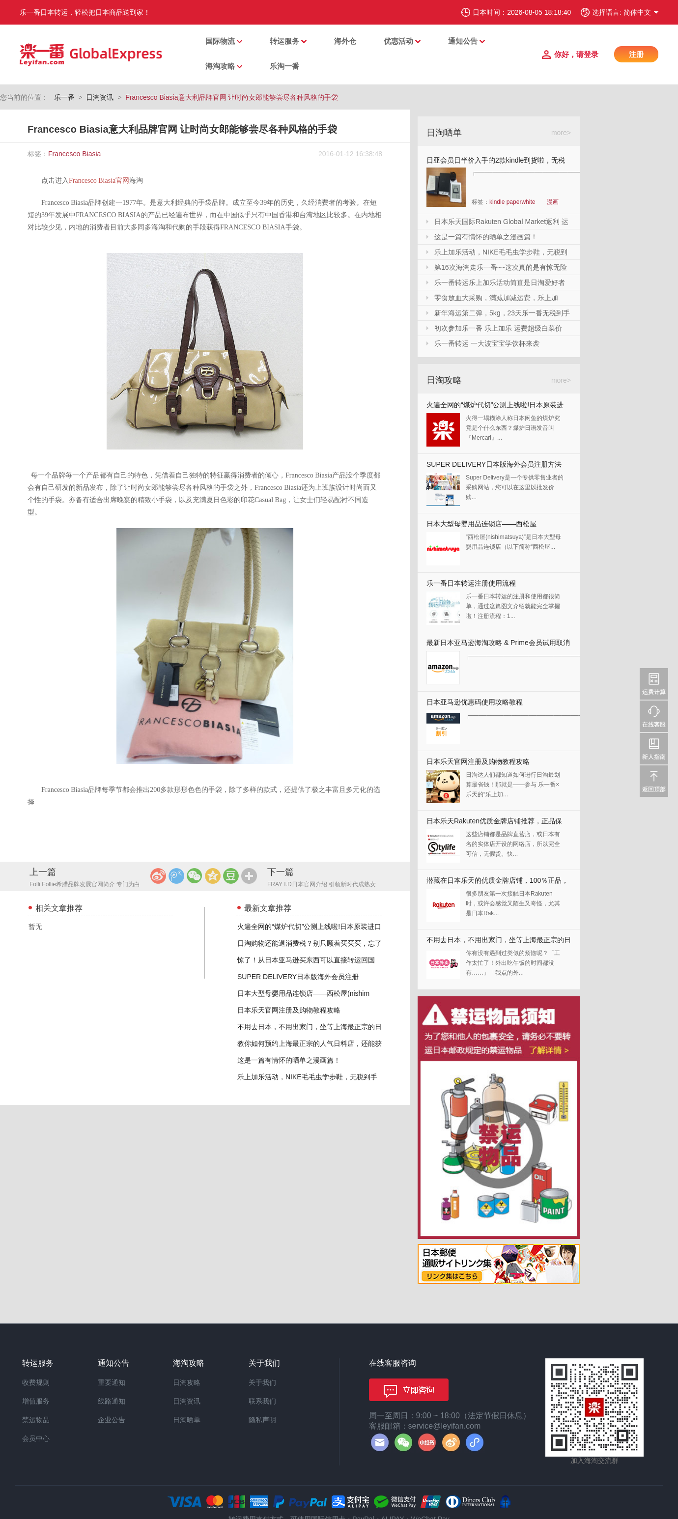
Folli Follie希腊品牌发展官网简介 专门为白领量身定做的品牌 (84, 885)
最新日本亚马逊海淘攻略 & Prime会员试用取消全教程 (498, 645)
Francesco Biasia (74, 154)
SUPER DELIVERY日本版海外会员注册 (298, 977)
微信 (194, 876)
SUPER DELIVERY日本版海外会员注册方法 (494, 464)
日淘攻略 (186, 1382)
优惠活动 (398, 41)
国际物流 (220, 41)
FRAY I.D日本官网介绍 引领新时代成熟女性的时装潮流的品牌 (321, 885)
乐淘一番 (284, 66)
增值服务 (36, 1401)
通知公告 (463, 41)
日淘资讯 (99, 97)
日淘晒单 (186, 1420)
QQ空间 (213, 876)
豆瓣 (231, 876)
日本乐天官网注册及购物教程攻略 (288, 1010)
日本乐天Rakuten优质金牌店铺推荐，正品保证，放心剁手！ (494, 823)
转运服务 (284, 41)
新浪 (158, 876)
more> (561, 133)
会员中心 (36, 1438)
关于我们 (262, 1382)
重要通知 (111, 1382)
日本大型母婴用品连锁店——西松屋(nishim (303, 993)
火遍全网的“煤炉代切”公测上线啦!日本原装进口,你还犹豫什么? (495, 407)
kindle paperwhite (512, 201)
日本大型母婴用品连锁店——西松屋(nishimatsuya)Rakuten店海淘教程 (481, 526)
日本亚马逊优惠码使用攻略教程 (474, 702)
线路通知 (111, 1401)
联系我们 (262, 1401)
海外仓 (345, 41)
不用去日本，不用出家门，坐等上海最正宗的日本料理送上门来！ (498, 942)
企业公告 (111, 1420)
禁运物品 (36, 1420)
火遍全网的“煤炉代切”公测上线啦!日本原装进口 (309, 926)
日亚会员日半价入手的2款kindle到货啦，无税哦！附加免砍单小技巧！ (495, 162)
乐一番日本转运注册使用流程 (471, 583)
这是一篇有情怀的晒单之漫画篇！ (288, 1060)
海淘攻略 (220, 66)
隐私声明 (262, 1420)
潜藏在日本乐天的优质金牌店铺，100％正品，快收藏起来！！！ (497, 882)
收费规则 (36, 1382)
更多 (249, 876)
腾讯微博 (176, 876)
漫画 (553, 201)
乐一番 (64, 97)
